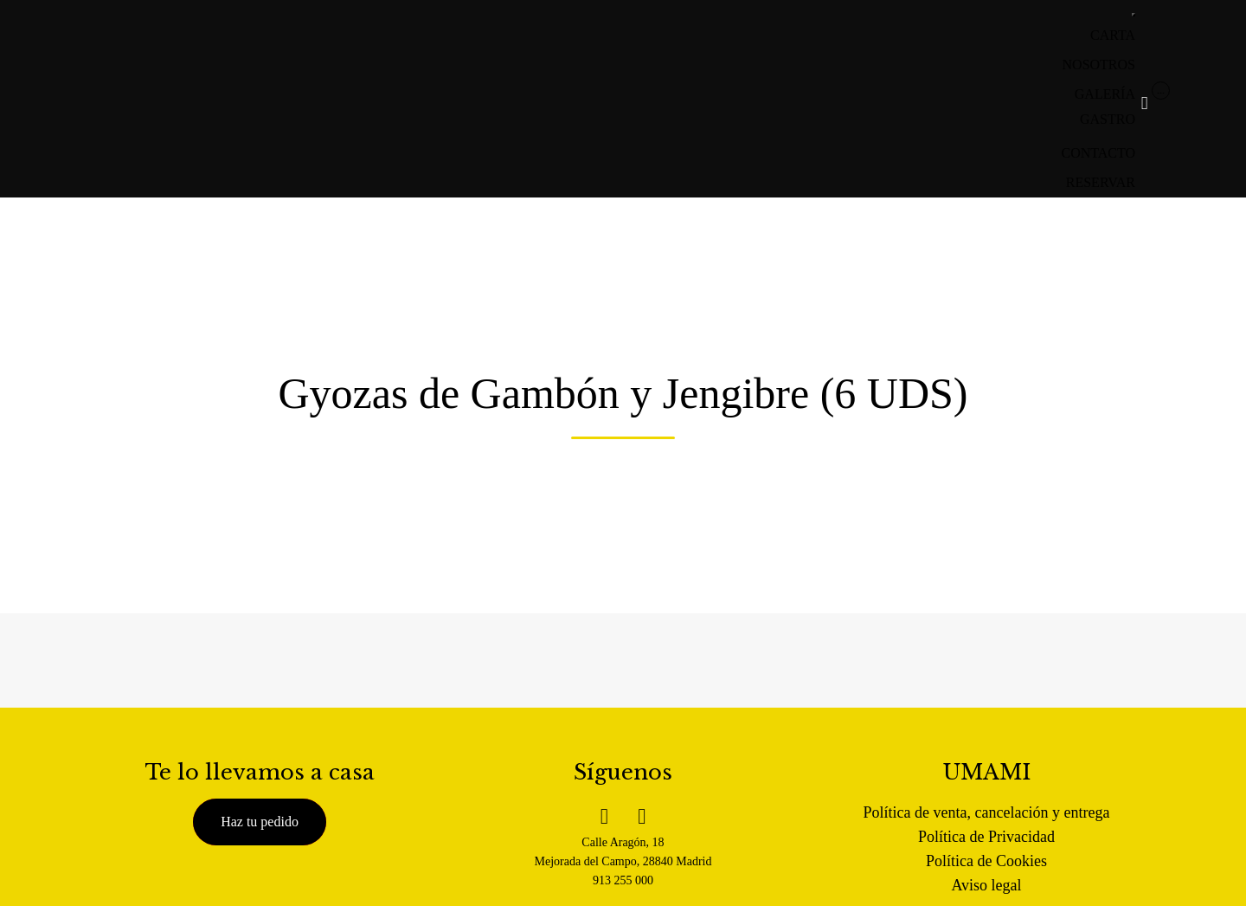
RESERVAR (1100, 182)
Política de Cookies (986, 861)
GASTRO (1107, 119)
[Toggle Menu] (1133, 14)
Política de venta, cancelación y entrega (987, 812)
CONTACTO (1098, 153)
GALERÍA (1105, 94)
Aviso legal (986, 885)
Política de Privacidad (986, 836)
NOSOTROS (1099, 64)
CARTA (1112, 35)
